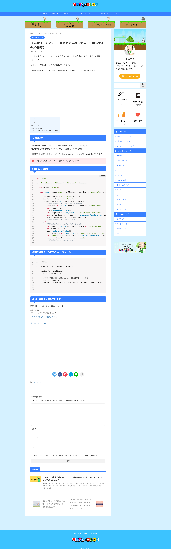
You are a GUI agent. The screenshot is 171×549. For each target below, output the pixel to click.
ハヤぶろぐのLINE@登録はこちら (43, 326)
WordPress (120, 184)
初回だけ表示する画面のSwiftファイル (44, 130)
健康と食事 (121, 211)
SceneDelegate (36, 128)
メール (34, 447)
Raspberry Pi (121, 175)
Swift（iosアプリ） (38, 391)
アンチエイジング (123, 215)
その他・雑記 (122, 206)
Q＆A (119, 188)
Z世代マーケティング (124, 139)
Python (119, 170)
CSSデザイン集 (122, 157)
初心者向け (121, 197)
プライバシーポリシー (80, 530)
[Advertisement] (68, 96)
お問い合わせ (120, 14)
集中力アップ (121, 220)
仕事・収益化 (121, 193)
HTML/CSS (121, 152)
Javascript (120, 161)
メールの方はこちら (38, 332)
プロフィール (68, 14)
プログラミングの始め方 (50, 14)
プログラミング (122, 148)
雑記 (118, 224)
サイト (33, 455)
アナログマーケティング (125, 143)
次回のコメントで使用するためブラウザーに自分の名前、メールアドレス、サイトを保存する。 (66, 464)
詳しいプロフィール (130, 76)
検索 (143, 85)
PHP (118, 166)
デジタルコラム (122, 202)
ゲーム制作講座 (103, 14)
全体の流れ (35, 125)
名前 (33, 438)
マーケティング (85, 14)
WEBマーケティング (124, 134)
